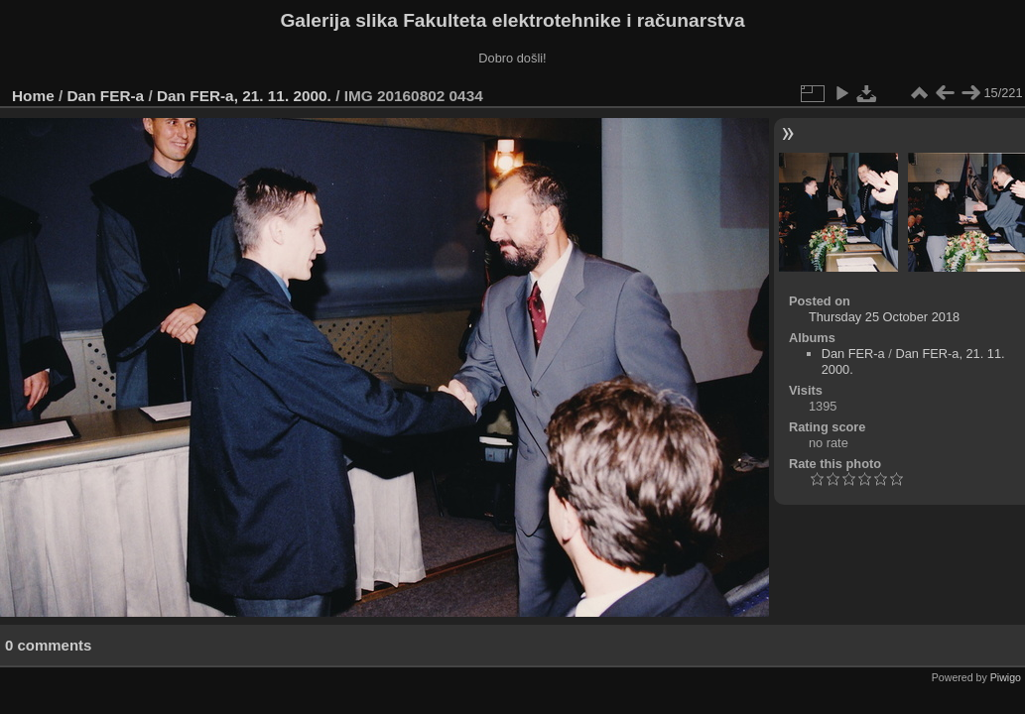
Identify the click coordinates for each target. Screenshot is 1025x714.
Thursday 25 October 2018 (884, 316)
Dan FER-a (106, 95)
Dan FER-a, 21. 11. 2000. (244, 95)
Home (33, 95)
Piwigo (1005, 677)
